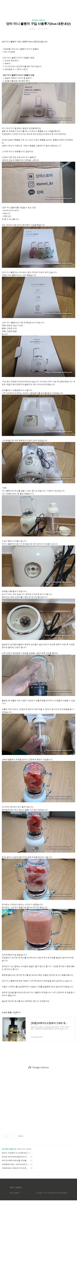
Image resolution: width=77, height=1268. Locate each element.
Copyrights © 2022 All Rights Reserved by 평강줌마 (51, 1193)
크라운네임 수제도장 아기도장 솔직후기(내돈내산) (16, 1168)
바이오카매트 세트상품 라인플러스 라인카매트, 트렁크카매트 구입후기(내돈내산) (16, 1160)
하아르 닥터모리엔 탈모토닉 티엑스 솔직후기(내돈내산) (16, 1157)
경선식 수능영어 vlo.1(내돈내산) (15, 1153)
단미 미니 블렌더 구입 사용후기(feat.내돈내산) (38, 23)
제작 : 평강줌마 (14, 1193)
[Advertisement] (38, 1067)
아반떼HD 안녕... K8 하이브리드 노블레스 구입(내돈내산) (16, 1164)
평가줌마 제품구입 (38, 20)
